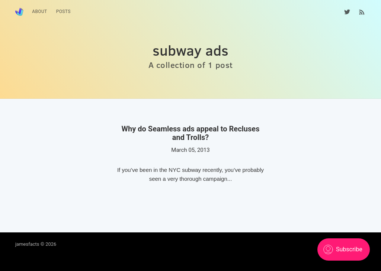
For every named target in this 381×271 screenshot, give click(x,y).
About (39, 11)
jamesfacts (27, 244)
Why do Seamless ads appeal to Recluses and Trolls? (191, 133)
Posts (63, 11)
